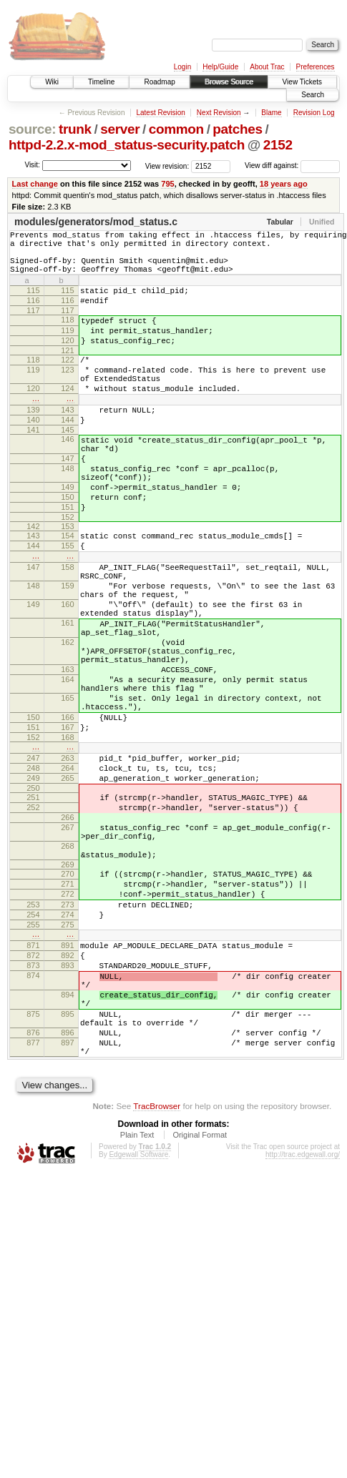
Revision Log (314, 113)
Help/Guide (220, 67)
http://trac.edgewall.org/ (302, 1317)
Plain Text (137, 1298)
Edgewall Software (138, 1317)
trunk (75, 129)
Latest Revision (160, 113)
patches (237, 129)
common (176, 129)
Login (182, 67)
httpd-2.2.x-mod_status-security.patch (127, 144)
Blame (271, 113)
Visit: (32, 165)
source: (32, 129)
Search (312, 95)
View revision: (167, 165)
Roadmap (159, 82)
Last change (35, 183)
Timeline (101, 82)
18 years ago (284, 183)
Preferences (315, 67)
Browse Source (229, 82)
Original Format (199, 1298)
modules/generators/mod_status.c (95, 221)
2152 (278, 144)
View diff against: (292, 165)
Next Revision (219, 113)
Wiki (52, 82)
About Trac (267, 67)
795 (167, 183)
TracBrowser (156, 1268)
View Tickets (302, 82)
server (120, 129)
